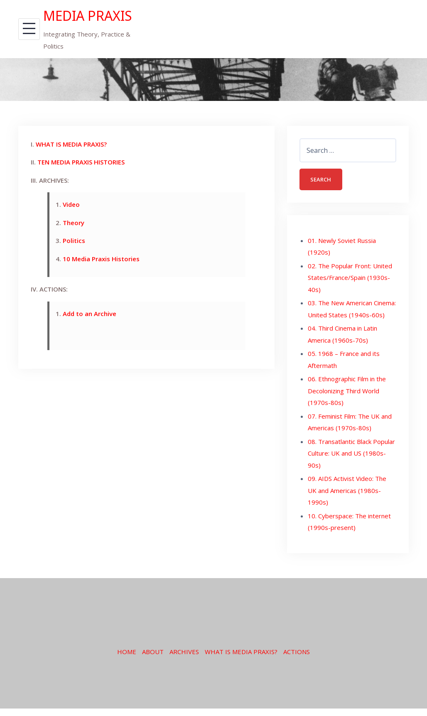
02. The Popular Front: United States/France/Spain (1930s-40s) (350, 297)
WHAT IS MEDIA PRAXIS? (71, 162)
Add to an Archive (89, 331)
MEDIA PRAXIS (67, 24)
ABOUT (153, 671)
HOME (126, 671)
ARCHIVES (184, 671)
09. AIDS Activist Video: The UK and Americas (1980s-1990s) (347, 510)
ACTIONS (296, 671)
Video (71, 222)
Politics (74, 259)
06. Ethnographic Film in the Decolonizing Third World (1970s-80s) (347, 410)
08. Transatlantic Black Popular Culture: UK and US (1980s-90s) (351, 472)
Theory (73, 240)
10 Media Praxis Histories (101, 276)
